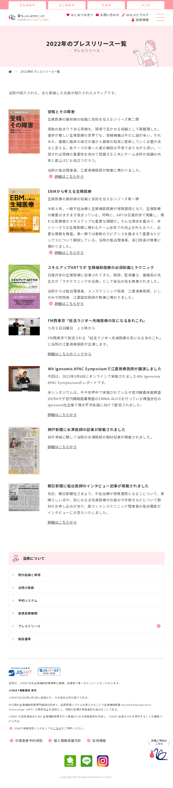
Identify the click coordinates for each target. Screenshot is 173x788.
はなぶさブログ (137, 15)
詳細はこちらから (69, 176)
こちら (57, 728)
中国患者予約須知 (29, 740)
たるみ (106, 5)
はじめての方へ (82, 15)
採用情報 (142, 19)
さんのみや (27, 5)
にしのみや (67, 5)
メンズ (145, 5)
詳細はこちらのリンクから (70, 353)
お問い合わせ (110, 15)
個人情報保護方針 (67, 740)
